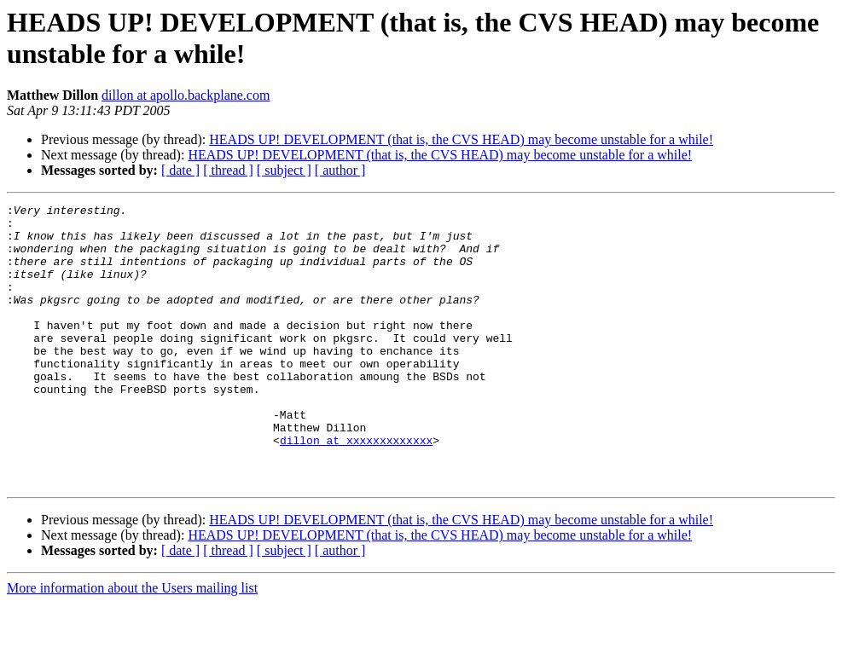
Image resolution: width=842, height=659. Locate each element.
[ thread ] (228, 170)
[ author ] (340, 170)
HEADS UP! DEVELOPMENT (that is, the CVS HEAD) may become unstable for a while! (461, 139)
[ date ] (180, 170)
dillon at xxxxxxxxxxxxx (356, 488)
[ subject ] (284, 170)
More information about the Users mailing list (132, 644)
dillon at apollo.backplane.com (186, 95)
